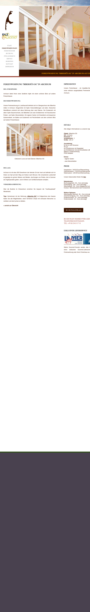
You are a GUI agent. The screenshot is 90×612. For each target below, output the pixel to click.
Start (9, 46)
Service (9, 59)
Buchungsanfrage (73, 210)
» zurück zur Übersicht (10, 205)
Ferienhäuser (9, 51)
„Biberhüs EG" (32, 196)
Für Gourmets (9, 56)
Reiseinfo (9, 61)
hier (84, 177)
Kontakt (9, 64)
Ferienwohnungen (9, 48)
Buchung (9, 54)
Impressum (9, 67)
